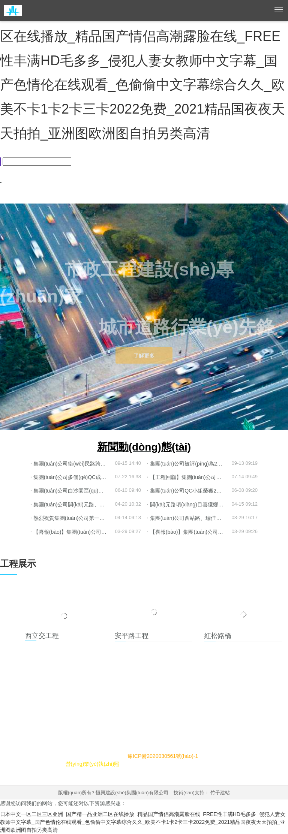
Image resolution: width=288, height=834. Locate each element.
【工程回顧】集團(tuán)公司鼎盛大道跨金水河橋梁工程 (189, 477)
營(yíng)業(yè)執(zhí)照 (93, 764)
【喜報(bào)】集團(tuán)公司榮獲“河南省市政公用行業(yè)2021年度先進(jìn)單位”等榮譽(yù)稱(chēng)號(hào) (72, 532)
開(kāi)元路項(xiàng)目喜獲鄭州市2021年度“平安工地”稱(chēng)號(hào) (189, 505)
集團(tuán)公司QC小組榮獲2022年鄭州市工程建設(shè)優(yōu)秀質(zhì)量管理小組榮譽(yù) (189, 491)
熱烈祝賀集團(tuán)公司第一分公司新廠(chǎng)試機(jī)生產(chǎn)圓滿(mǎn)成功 (72, 518)
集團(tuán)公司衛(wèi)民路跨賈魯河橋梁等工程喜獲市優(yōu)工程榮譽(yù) (72, 464)
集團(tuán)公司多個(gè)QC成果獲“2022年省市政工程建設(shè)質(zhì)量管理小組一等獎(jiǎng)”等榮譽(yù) (72, 477)
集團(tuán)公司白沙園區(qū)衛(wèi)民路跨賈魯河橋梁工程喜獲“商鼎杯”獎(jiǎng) (72, 491)
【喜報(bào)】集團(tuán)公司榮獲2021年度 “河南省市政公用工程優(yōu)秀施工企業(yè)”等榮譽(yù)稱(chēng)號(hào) (189, 532)
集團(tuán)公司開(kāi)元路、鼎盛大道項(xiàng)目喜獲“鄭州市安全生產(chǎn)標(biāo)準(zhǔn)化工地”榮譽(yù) (72, 505)
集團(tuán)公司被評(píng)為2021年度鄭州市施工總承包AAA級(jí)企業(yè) (189, 464)
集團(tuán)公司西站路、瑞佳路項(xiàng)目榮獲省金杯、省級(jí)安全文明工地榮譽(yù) (189, 518)
